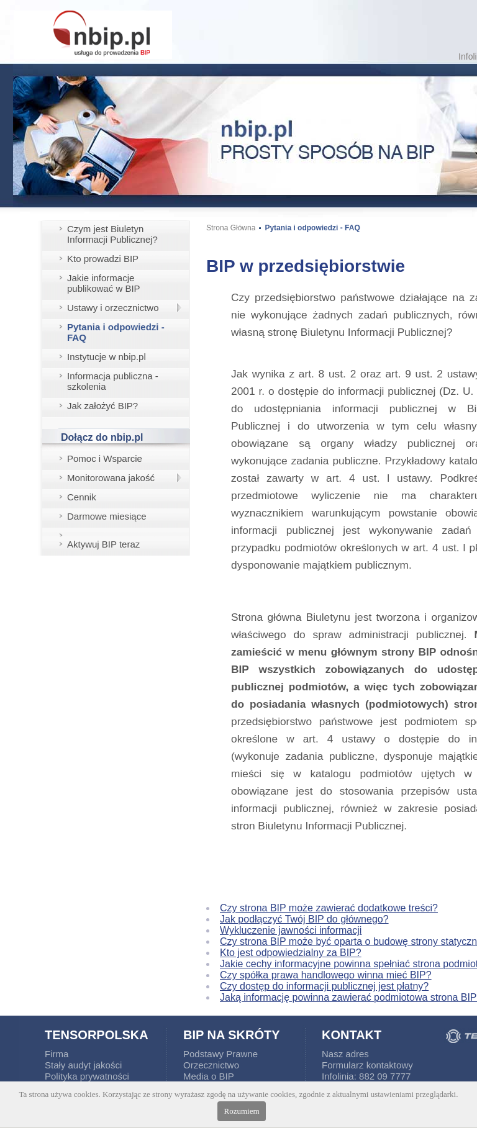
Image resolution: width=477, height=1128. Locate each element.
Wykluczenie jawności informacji (290, 930)
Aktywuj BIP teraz (103, 544)
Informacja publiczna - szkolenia (112, 381)
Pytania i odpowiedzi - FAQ (116, 332)
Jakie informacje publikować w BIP (103, 283)
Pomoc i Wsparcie (104, 458)
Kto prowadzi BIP (103, 258)
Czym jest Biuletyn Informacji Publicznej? (112, 234)
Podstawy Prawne (220, 1054)
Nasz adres (345, 1054)
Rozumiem (241, 1111)
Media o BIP (208, 1076)
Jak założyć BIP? (102, 405)
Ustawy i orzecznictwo (113, 307)
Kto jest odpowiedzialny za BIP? (290, 952)
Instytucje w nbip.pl (106, 356)
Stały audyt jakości (83, 1065)
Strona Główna (230, 227)
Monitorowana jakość (111, 477)
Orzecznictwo (211, 1065)
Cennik (81, 497)
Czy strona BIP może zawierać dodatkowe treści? (329, 908)
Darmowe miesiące (107, 516)
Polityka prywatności (87, 1076)
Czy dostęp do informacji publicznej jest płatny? (324, 986)
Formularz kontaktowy (367, 1065)
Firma (56, 1054)
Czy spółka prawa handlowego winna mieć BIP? (326, 975)
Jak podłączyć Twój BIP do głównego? (304, 919)
